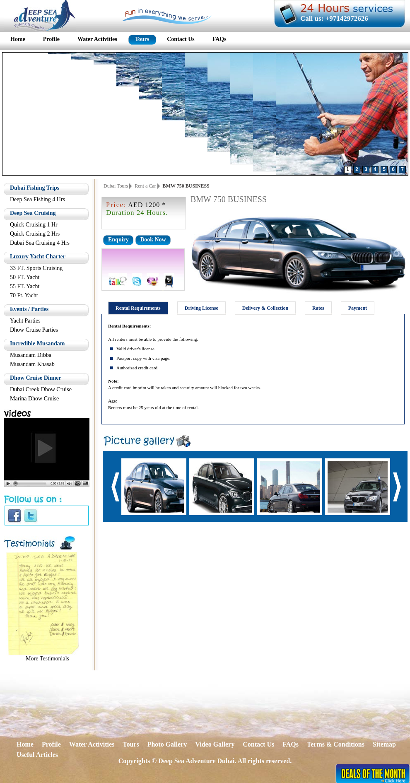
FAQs (290, 744)
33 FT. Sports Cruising (36, 268)
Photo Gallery (167, 744)
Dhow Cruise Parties (34, 330)
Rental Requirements (138, 308)
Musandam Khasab (32, 364)
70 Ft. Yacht (24, 295)
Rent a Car (145, 186)
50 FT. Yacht (24, 277)
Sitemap (384, 744)
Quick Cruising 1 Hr (34, 225)
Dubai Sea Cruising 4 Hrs (40, 243)
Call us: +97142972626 (334, 18)
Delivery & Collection (265, 308)
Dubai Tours (116, 186)
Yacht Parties (25, 321)
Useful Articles (37, 754)
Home (25, 744)
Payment (357, 308)
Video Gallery (214, 744)
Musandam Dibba (30, 355)
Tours (131, 744)
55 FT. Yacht (24, 286)
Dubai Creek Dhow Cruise (41, 389)
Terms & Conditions (335, 744)
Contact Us (258, 744)
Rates (318, 308)
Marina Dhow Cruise (34, 398)
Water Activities (91, 744)
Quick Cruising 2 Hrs (35, 234)
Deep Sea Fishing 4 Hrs (37, 199)
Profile (51, 744)
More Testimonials (47, 658)
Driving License (201, 308)
